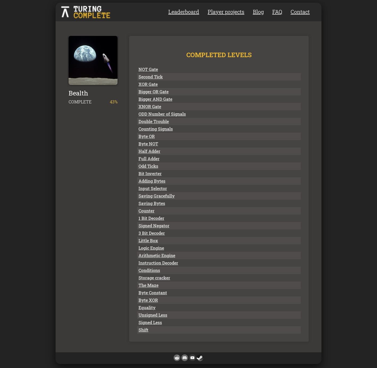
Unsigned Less (153, 315)
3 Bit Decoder (152, 233)
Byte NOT (148, 144)
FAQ (277, 11)
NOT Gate (148, 69)
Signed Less (150, 322)
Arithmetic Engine (157, 255)
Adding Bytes (152, 181)
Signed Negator (154, 225)
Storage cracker (154, 278)
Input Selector (153, 188)
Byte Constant (153, 292)
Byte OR (147, 136)
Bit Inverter (150, 173)
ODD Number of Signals (162, 114)
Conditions (149, 270)
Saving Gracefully (157, 196)
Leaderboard (183, 11)
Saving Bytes (152, 203)
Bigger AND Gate (155, 99)
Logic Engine (151, 248)
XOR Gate (148, 84)
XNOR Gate (150, 106)
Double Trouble (154, 121)
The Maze (148, 285)
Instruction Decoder (158, 263)
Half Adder (149, 151)
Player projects (226, 11)
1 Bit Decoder (151, 218)
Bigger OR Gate (154, 91)
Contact (300, 11)
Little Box (148, 240)
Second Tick (151, 77)
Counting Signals (156, 129)
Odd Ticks (148, 166)
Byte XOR (148, 300)
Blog (258, 11)
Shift (143, 330)
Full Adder (149, 158)
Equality (147, 307)
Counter (146, 211)
